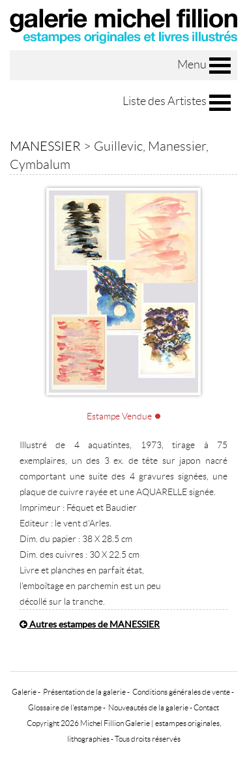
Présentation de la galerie (84, 692)
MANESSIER (45, 146)
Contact (206, 707)
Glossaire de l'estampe (65, 707)
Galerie (24, 692)
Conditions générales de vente (181, 692)
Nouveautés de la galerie (148, 707)
